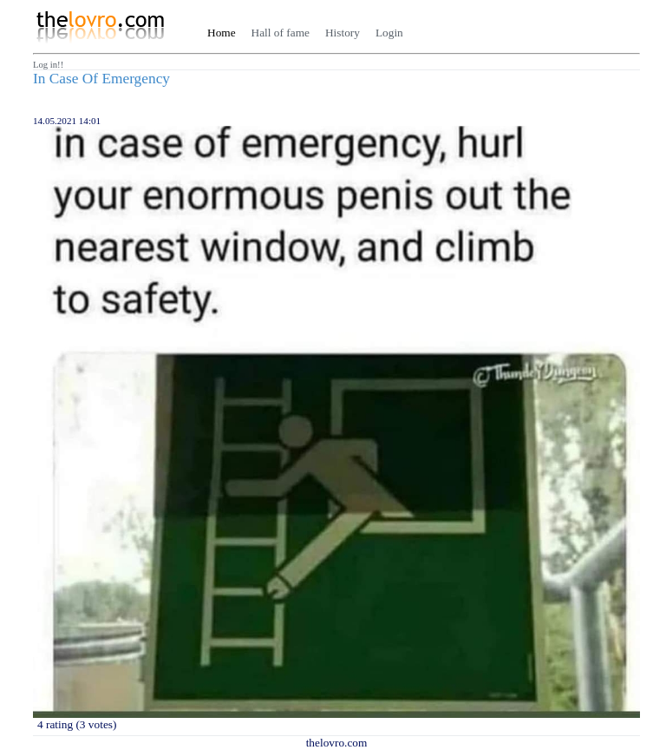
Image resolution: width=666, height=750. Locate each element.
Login (389, 32)
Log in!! (48, 64)
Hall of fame (280, 32)
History (342, 32)
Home (221, 32)
